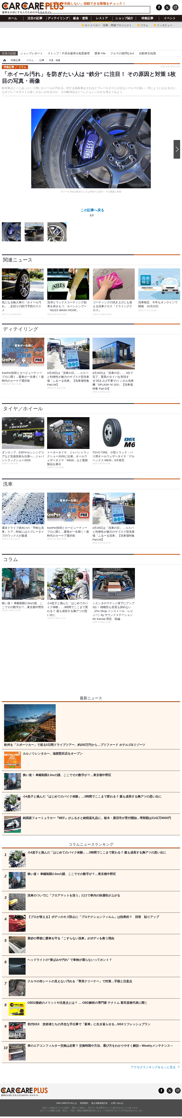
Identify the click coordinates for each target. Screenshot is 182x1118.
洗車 (8, 484)
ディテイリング (58, 18)
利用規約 (84, 1103)
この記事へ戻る (92, 213)
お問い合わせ (117, 1103)
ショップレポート (31, 53)
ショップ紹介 (124, 18)
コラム (144, 25)
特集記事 (147, 18)
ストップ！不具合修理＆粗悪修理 (69, 53)
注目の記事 (34, 18)
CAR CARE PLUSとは (66, 1103)
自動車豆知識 (147, 53)
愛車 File (100, 53)
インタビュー (164, 25)
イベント (170, 18)
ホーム (12, 18)
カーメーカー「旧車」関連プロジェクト (108, 25)
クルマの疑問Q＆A (122, 53)
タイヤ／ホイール (23, 408)
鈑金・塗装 (80, 18)
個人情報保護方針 (99, 1103)
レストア (102, 18)
